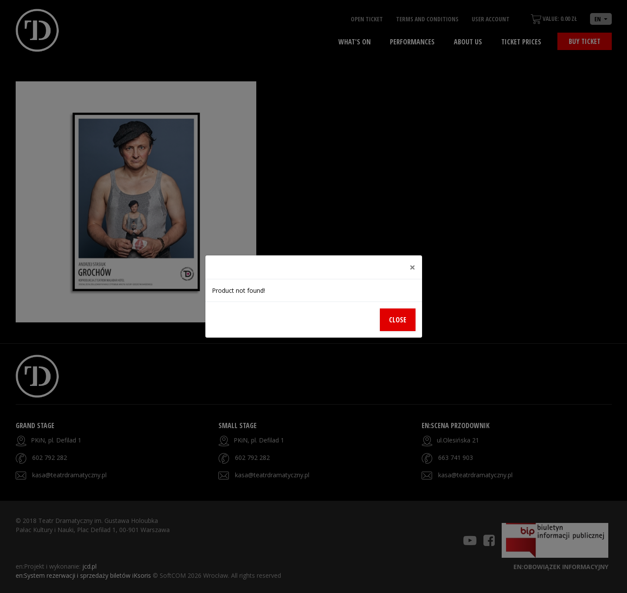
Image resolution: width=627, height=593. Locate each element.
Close (397, 320)
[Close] (412, 267)
